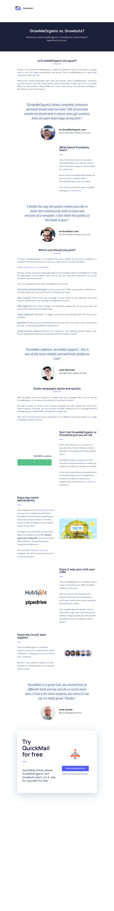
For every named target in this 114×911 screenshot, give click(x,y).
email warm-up (41, 550)
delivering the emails (45, 510)
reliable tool (76, 190)
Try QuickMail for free (75, 768)
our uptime (88, 481)
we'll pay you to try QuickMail (36, 267)
